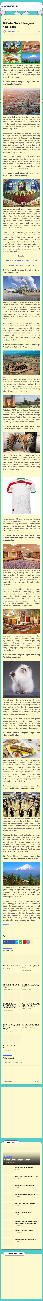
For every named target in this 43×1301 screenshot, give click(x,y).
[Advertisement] (21, 1112)
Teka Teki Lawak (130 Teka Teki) (25, 1203)
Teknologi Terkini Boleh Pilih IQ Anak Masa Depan (31, 1005)
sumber (6, 377)
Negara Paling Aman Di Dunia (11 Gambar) (22, 261)
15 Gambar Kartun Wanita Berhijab (25, 1239)
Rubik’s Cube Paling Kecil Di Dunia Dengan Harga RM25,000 (11, 1027)
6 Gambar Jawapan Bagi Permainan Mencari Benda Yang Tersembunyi (26, 1222)
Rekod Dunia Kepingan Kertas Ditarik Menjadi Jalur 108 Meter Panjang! (11, 1006)
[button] (2, 6)
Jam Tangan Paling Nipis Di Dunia (30, 967)
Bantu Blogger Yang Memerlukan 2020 (26, 1194)
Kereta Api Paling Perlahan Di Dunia (11, 1047)
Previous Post (8, 1081)
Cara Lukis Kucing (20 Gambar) (24, 1230)
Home (4, 19)
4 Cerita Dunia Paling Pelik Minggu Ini (11, 986)
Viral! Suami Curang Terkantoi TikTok (26, 1176)
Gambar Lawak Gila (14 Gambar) (17, 1160)
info (9, 19)
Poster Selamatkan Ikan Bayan (24, 1185)
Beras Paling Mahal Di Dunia (30, 1025)
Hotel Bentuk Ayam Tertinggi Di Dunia (31, 986)
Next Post (36, 1081)
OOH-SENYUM (11, 6)
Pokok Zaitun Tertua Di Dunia (11, 966)
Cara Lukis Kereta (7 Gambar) (24, 1212)
